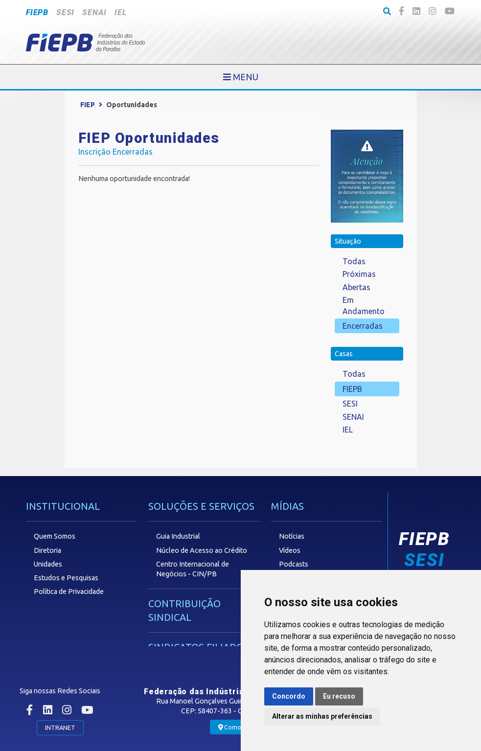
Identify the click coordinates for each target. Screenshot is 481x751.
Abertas (356, 287)
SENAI (94, 12)
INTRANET (60, 727)
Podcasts (293, 564)
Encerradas (363, 325)
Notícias (291, 536)
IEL (120, 12)
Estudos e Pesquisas (66, 578)
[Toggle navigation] (240, 77)
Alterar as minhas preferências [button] (322, 716)
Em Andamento (364, 305)
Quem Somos (54, 536)
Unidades (48, 564)
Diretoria (47, 550)
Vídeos (289, 550)
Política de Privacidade (69, 591)
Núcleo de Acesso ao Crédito (201, 550)
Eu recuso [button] (339, 696)
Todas (354, 261)
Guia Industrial (178, 536)
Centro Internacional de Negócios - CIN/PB (192, 569)
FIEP (87, 105)
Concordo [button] (288, 696)
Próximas (359, 274)
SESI (65, 12)
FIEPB (37, 12)
